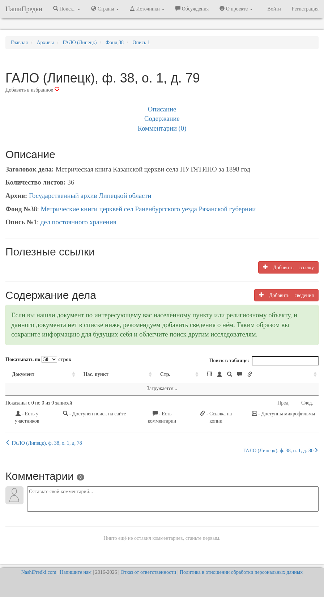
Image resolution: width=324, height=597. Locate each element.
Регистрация (305, 9)
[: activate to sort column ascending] (259, 374)
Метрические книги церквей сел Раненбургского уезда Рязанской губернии (148, 209)
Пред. (283, 403)
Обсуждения (192, 9)
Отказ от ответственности (148, 572)
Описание (162, 109)
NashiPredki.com (38, 572)
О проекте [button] (235, 9)
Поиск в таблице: (264, 360)
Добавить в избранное (32, 90)
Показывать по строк (38, 359)
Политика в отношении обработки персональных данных (241, 572)
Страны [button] (105, 9)
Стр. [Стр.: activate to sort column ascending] (165, 374)
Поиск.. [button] (67, 9)
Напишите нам (75, 572)
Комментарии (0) (162, 128)
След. (307, 403)
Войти (274, 9)
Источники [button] (147, 9)
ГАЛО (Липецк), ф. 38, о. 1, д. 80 (281, 450)
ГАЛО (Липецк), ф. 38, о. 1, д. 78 (43, 443)
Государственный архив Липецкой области (90, 195)
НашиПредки (23, 9)
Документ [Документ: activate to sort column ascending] (23, 374)
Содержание (162, 118)
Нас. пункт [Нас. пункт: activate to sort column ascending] (96, 374)
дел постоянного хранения (78, 222)
